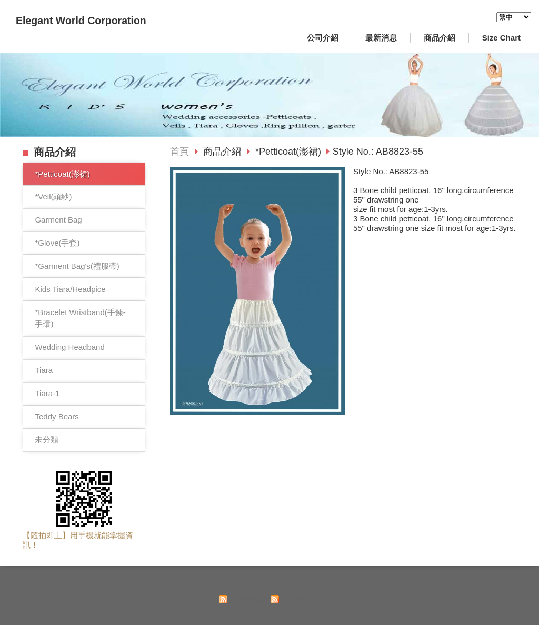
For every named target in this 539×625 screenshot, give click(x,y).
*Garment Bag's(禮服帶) (77, 265)
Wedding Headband (69, 346)
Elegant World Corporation (81, 20)
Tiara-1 (47, 393)
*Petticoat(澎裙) (62, 173)
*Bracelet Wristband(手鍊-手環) (80, 318)
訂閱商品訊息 (299, 599)
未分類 (46, 439)
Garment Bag (58, 219)
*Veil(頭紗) (53, 196)
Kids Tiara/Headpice (70, 289)
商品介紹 (223, 151)
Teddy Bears (56, 416)
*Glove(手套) (57, 242)
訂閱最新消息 (247, 599)
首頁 (179, 151)
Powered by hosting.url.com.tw (475, 611)
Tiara (44, 370)
